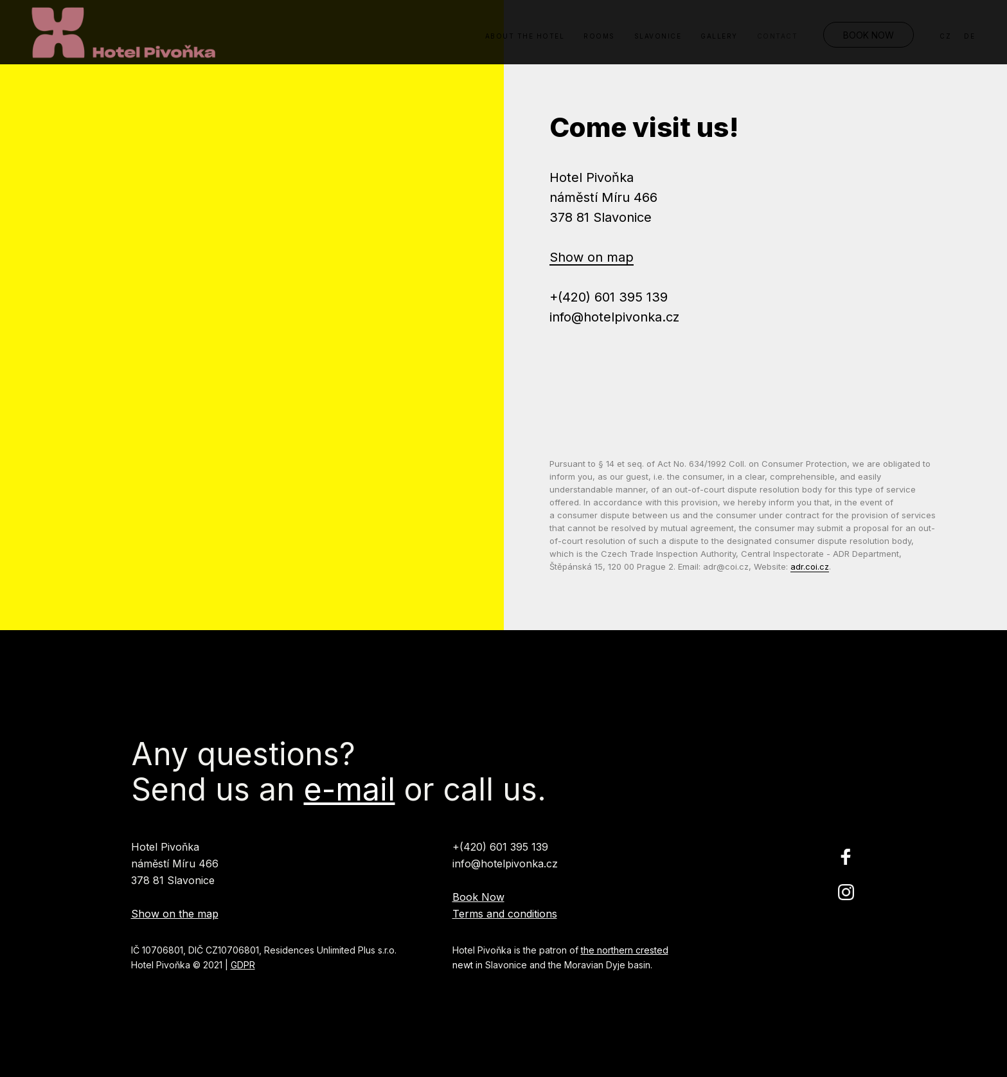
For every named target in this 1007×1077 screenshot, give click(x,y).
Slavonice (658, 36)
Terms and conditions (504, 913)
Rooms (599, 36)
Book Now (868, 35)
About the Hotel (525, 36)
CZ (945, 36)
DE (969, 36)
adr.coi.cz (809, 566)
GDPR (243, 964)
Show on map (591, 257)
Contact (777, 36)
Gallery (719, 36)
